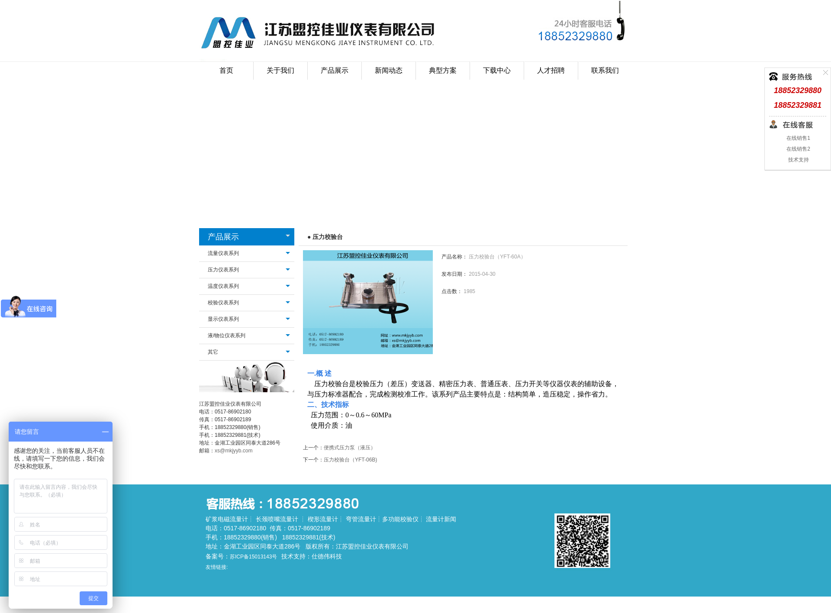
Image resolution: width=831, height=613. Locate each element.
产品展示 (223, 236)
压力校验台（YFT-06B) (350, 460)
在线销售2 (797, 149)
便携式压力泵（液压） (350, 448)
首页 (226, 70)
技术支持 (797, 160)
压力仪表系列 (223, 270)
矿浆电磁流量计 (227, 519)
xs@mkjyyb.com (234, 451)
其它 (213, 352)
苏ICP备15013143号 (253, 557)
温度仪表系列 (223, 286)
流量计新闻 (441, 519)
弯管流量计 (361, 519)
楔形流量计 (323, 519)
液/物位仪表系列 (226, 335)
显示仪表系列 (223, 319)
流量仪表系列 (223, 253)
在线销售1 (797, 138)
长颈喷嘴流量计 (277, 519)
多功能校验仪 (400, 519)
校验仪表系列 (223, 303)
